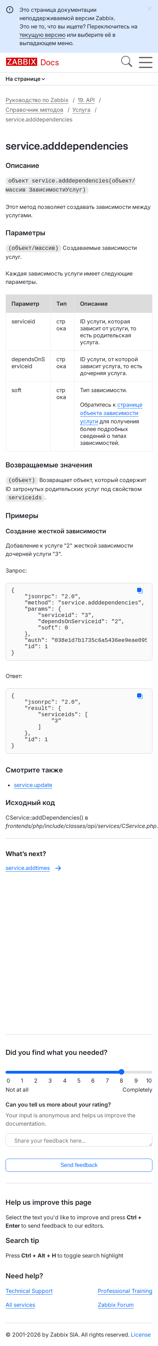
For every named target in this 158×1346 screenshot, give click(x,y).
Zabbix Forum (116, 1304)
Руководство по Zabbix (37, 99)
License (141, 1334)
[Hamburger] (145, 62)
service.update (33, 809)
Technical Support (29, 1290)
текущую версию (42, 34)
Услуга (81, 109)
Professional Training (125, 1290)
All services (20, 1304)
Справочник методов (34, 109)
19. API (86, 99)
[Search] (126, 62)
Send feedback (79, 1165)
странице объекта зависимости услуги (111, 411)
